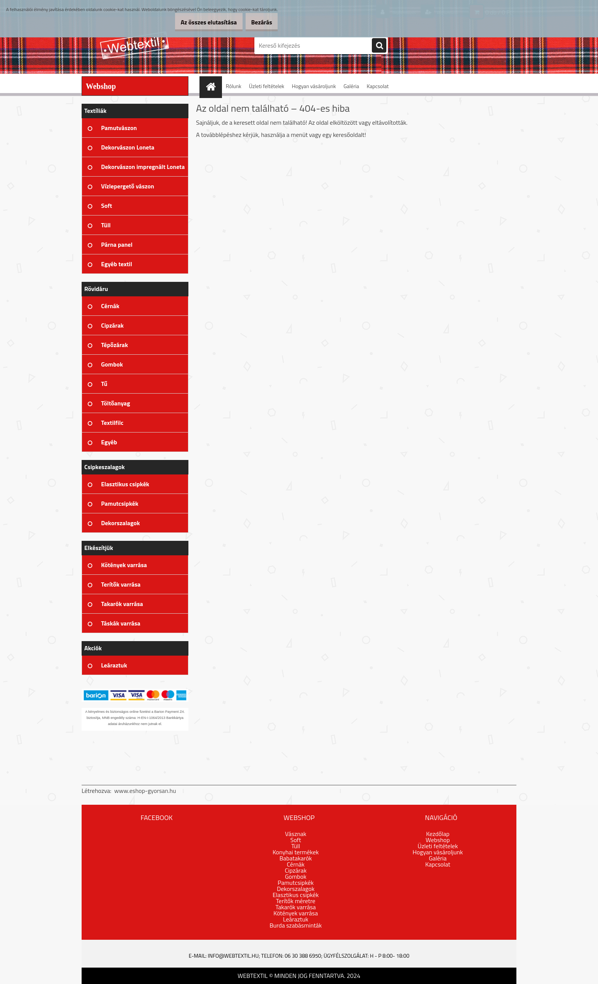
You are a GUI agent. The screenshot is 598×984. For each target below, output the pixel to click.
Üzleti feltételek (266, 86)
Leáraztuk (295, 919)
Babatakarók (296, 858)
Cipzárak (296, 870)
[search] (379, 46)
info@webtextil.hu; (234, 956)
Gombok (295, 876)
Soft (295, 839)
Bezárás (257, 22)
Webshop (438, 839)
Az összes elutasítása (197, 22)
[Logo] (134, 45)
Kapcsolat (378, 86)
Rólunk (233, 86)
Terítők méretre (295, 900)
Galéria (351, 86)
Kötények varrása (295, 913)
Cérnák (295, 864)
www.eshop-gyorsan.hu (145, 790)
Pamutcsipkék (295, 882)
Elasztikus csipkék (296, 894)
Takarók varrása (295, 907)
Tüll (295, 846)
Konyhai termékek (296, 852)
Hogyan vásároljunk (314, 86)
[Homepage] (213, 86)
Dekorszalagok (296, 888)
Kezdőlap (437, 833)
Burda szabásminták (296, 925)
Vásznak (295, 833)
